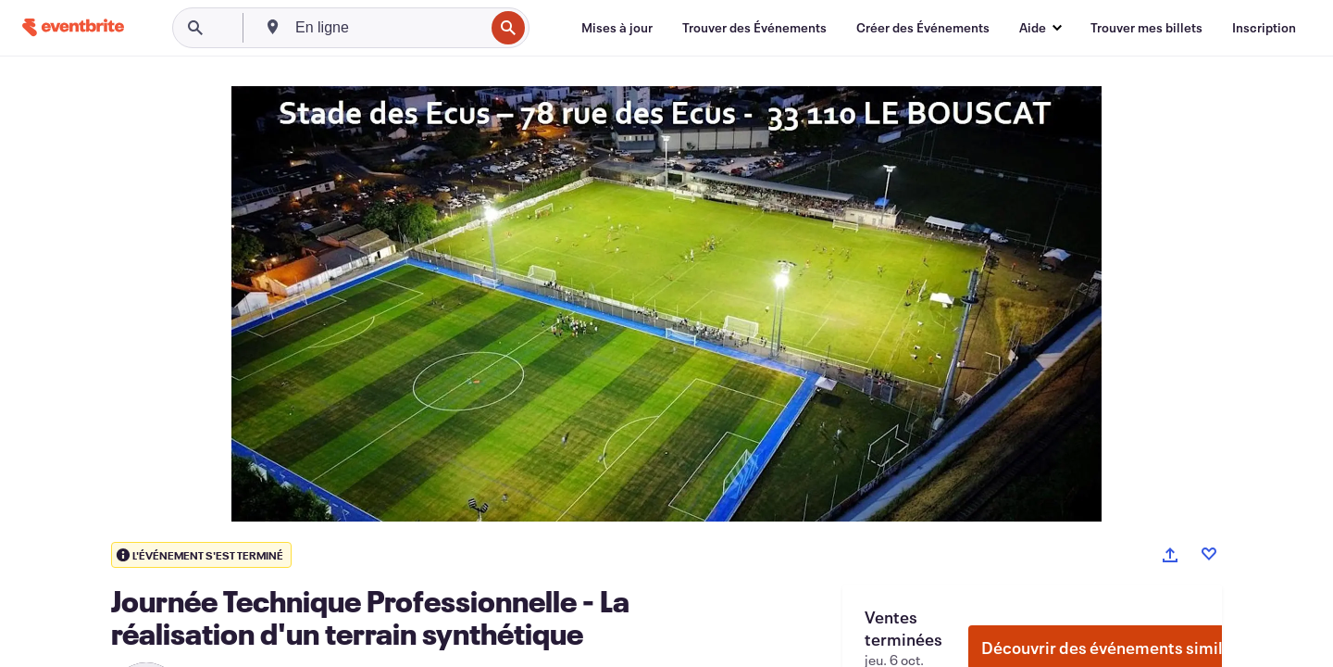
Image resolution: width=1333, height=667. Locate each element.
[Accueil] (73, 27)
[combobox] (388, 27)
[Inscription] (1264, 27)
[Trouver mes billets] (1146, 27)
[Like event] (1209, 554)
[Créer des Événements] (922, 27)
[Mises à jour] (617, 27)
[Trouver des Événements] (754, 27)
